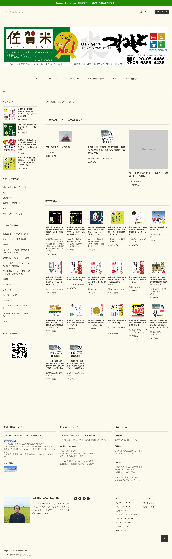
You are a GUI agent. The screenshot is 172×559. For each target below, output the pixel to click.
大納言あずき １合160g (59, 147)
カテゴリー (55, 79)
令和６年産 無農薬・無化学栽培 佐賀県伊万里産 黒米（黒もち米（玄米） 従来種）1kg (55, 364)
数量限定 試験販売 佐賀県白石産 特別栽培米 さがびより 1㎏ (76, 323)
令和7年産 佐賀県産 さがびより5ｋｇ (158, 228)
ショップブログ (122, 527)
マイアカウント (149, 499)
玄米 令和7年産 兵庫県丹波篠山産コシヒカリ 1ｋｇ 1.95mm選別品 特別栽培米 (97, 280)
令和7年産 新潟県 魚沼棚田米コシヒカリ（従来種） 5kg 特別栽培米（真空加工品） (27, 161)
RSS (117, 530)
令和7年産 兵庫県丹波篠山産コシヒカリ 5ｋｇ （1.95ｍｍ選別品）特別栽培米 (117, 280)
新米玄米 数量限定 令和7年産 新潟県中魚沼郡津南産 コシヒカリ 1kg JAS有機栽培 (76, 230)
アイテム (161, 12)
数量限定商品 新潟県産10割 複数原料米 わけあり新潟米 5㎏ (137, 323)
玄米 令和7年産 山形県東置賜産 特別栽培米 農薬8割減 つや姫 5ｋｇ (138, 230)
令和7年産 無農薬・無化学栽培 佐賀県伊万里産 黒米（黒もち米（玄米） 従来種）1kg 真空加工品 (159, 324)
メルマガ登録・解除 (96, 79)
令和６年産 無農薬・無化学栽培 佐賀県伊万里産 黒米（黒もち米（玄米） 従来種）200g (106, 150)
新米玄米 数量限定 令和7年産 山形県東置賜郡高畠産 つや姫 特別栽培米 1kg (55, 230)
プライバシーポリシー (124, 519)
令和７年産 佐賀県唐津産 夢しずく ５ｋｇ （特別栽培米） (27, 127)
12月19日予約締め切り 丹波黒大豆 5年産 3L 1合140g (148, 174)
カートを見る (148, 503)
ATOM (123, 530)
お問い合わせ (131, 79)
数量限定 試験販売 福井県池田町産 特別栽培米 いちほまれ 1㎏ (96, 323)
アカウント (147, 12)
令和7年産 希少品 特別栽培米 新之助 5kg (76, 278)
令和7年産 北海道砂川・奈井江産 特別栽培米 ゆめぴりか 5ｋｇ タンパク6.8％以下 (27, 112)
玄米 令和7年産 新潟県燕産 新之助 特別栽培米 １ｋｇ (137, 279)
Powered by (19, 555)
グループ (74, 79)
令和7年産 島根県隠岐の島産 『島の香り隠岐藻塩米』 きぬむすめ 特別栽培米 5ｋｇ (96, 230)
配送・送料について (124, 507)
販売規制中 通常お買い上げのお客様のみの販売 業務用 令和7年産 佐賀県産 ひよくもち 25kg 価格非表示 (27, 144)
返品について (121, 511)
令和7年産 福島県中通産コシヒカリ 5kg (117, 322)
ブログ (115, 79)
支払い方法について (124, 503)
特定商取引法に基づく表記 (126, 515)
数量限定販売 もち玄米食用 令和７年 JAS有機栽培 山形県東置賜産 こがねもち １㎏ (55, 324)
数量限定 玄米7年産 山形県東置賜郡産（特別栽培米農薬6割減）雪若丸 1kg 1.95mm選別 (159, 280)
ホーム (38, 79)
